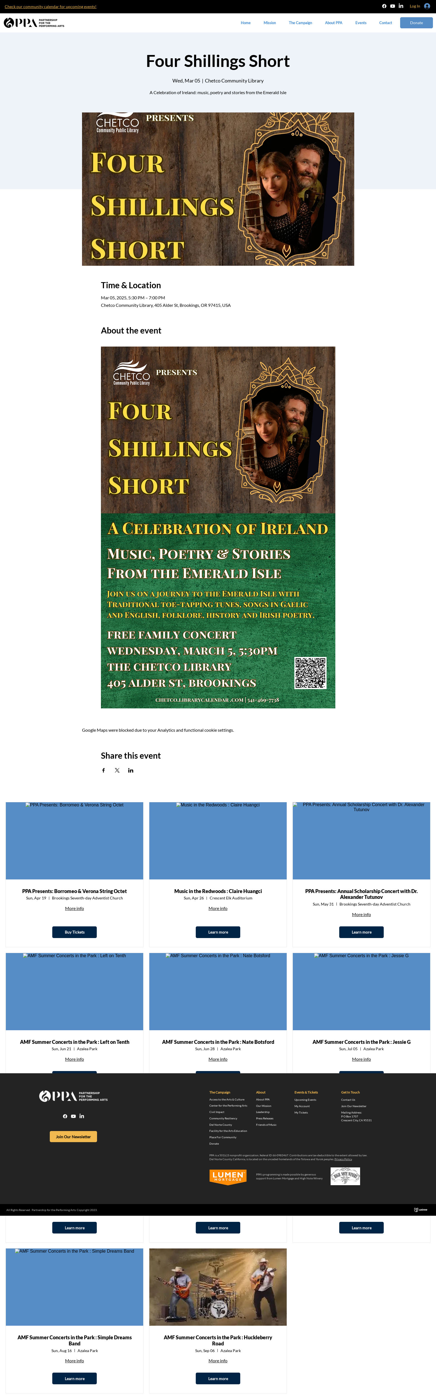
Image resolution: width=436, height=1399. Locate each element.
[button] (333, 23)
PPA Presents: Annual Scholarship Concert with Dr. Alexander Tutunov (361, 894)
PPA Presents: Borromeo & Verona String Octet (74, 891)
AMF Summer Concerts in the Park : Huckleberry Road (218, 1341)
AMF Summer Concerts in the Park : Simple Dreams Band (75, 1341)
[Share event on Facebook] (103, 770)
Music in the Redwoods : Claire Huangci (218, 891)
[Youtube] (392, 6)
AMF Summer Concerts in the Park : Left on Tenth (74, 1042)
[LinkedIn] (401, 6)
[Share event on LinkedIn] (130, 770)
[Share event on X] (117, 770)
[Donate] (416, 22)
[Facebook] (384, 6)
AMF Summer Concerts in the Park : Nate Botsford (218, 1042)
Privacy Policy (343, 1159)
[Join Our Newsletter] (73, 1136)
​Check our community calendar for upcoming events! (50, 6)
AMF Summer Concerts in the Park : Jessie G (362, 1042)
